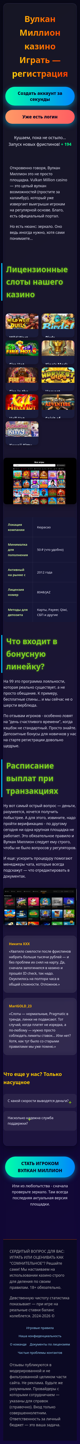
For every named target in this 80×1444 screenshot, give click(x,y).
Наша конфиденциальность (40, 1336)
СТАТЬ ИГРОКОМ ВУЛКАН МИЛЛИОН (40, 1166)
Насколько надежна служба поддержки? (30, 1120)
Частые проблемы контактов (40, 1352)
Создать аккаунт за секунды (40, 96)
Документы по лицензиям (50, 1344)
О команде (18, 1344)
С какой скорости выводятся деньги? (38, 1100)
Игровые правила (40, 1328)
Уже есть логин (40, 117)
